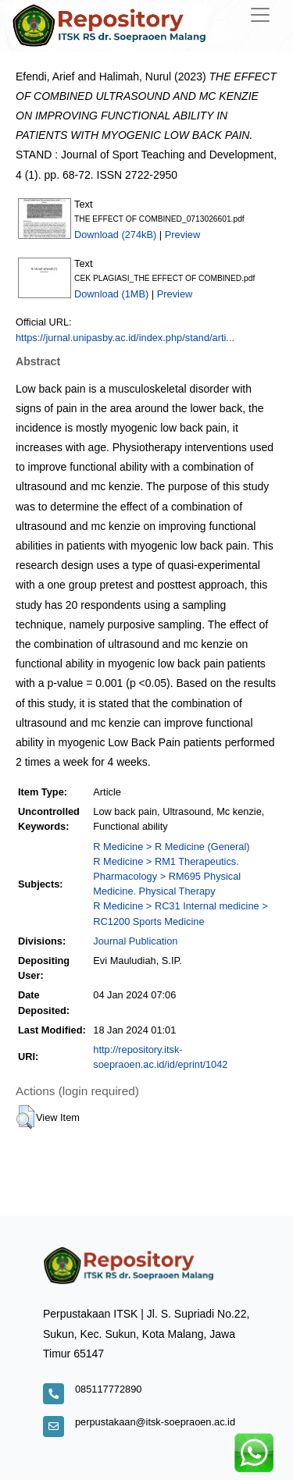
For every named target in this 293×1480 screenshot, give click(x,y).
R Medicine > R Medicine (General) (171, 846)
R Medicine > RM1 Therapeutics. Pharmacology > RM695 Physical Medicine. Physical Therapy (167, 876)
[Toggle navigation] (260, 15)
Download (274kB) (115, 234)
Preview (183, 234)
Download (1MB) (111, 294)
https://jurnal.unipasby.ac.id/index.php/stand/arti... (125, 337)
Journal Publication (135, 941)
